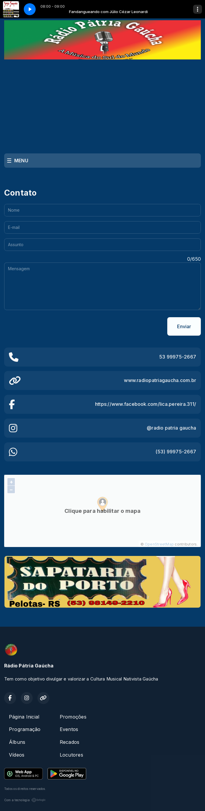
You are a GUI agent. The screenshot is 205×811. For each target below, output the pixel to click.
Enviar (184, 326)
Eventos (69, 729)
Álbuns (17, 742)
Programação (25, 729)
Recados (70, 742)
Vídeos (16, 755)
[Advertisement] (102, 104)
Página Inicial (24, 717)
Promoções (73, 717)
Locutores (71, 755)
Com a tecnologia (25, 800)
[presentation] (49, 326)
